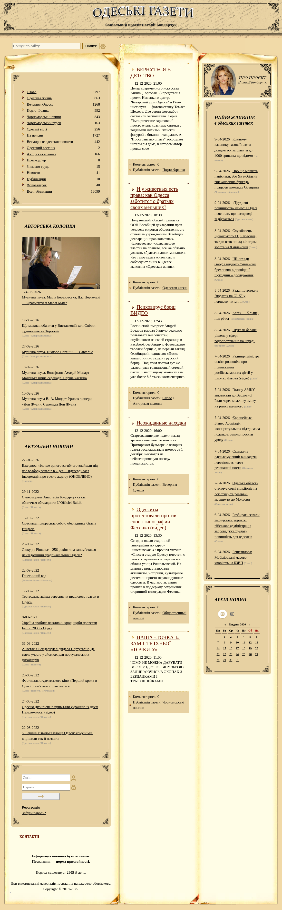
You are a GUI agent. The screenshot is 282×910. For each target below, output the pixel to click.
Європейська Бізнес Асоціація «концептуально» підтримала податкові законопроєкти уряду (237, 429)
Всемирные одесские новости (63, 142)
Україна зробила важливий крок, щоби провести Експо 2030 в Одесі (59, 625)
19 (250, 648)
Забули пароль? (34, 813)
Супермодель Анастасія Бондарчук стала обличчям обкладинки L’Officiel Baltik (54, 500)
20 (256, 648)
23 (230, 654)
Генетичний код (34, 576)
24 (237, 654)
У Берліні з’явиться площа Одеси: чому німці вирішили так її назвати (57, 736)
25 (243, 654)
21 (218, 654)
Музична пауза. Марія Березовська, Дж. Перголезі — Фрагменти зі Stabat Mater (61, 300)
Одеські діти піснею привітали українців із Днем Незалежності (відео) (60, 709)
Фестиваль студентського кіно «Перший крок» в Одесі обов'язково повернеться (59, 683)
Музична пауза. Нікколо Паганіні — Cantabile (57, 352)
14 (218, 648)
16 (230, 648)
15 (224, 648)
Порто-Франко (63, 110)
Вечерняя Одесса (63, 104)
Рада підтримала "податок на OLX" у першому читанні (236, 295)
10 (237, 642)
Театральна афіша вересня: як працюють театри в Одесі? (60, 599)
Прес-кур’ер (63, 160)
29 (224, 660)
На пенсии (63, 135)
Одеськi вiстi (63, 129)
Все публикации (63, 191)
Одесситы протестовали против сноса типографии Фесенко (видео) (153, 518)
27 (256, 654)
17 (237, 648)
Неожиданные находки (161, 423)
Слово (63, 92)
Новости (63, 173)
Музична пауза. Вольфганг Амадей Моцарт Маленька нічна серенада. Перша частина (55, 375)
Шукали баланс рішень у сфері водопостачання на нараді (235, 335)
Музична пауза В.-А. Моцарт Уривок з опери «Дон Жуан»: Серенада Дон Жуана (57, 401)
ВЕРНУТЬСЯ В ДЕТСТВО (150, 73)
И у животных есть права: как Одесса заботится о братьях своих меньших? (154, 198)
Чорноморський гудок (63, 123)
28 (218, 660)
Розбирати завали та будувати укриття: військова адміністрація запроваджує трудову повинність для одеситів (237, 526)
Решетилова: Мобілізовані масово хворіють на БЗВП (233, 557)
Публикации (63, 179)
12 (250, 642)
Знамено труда (63, 166)
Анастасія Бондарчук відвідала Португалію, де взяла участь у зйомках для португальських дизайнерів (58, 654)
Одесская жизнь (63, 98)
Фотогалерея (63, 185)
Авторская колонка (63, 154)
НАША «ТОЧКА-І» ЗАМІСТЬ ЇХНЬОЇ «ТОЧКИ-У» (155, 643)
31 (237, 660)
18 (243, 648)
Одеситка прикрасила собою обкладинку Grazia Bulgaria (59, 526)
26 (250, 654)
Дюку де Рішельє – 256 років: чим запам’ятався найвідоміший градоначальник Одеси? (59, 552)
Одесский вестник (63, 148)
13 (256, 642)
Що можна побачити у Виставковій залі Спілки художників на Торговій (59, 328)
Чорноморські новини (63, 117)
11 (243, 642)
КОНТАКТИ (29, 837)
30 (230, 660)
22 (224, 654)
